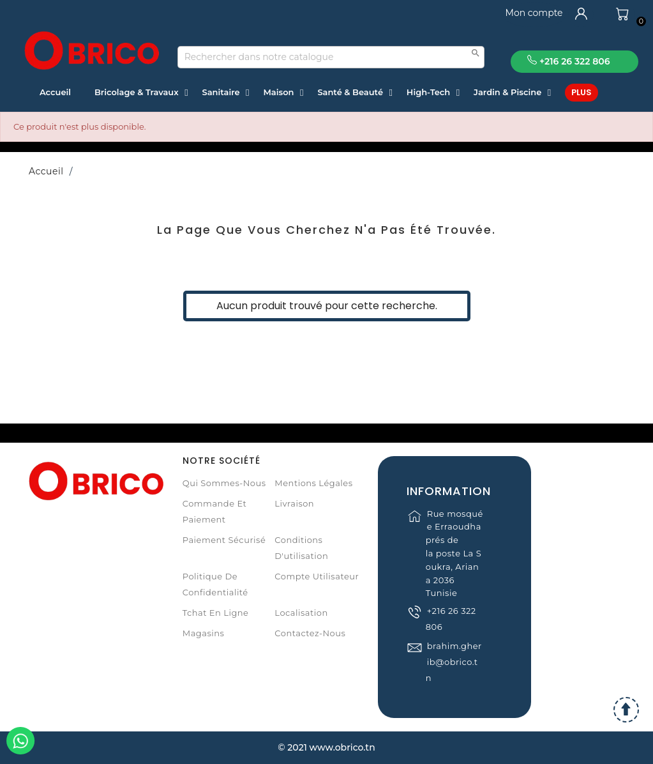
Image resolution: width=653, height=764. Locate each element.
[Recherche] (331, 57)
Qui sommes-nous (224, 483)
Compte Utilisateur (316, 576)
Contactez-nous (309, 633)
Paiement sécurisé (224, 540)
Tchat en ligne (216, 612)
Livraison (294, 503)
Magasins (204, 633)
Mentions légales (313, 483)
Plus (581, 92)
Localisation (300, 612)
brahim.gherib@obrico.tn (454, 676)
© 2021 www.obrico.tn (326, 747)
